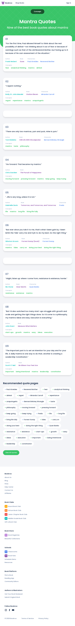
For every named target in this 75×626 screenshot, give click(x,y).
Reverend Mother (47, 61)
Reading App (9, 578)
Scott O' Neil (10, 365)
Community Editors (11, 581)
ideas (40, 332)
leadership (44, 372)
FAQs (6, 484)
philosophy (24, 146)
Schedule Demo (10, 559)
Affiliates (8, 493)
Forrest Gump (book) (30, 241)
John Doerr (10, 326)
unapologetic (38, 101)
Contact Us (9, 490)
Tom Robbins (10, 140)
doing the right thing (52, 247)
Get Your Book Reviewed (14, 594)
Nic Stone (9, 287)
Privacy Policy (43, 618)
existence (20, 293)
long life (21, 211)
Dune (22, 61)
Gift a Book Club (11, 522)
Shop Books (19, 3)
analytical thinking (18, 68)
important (9, 372)
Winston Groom (11, 241)
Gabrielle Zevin (11, 205)
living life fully (32, 211)
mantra (31, 68)
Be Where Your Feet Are (28, 365)
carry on (23, 247)
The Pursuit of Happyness (30, 173)
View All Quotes (11, 453)
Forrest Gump (48, 241)
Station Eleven (32, 94)
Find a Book (9, 575)
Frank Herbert (11, 61)
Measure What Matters (27, 326)
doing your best (35, 247)
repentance (17, 101)
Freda (61, 205)
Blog (6, 481)
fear (7, 68)
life (6, 211)
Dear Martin (21, 287)
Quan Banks (34, 287)
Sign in (68, 3)
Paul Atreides (32, 61)
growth (18, 332)
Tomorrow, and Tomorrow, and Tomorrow (38, 205)
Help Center (9, 487)
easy (34, 332)
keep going (50, 179)
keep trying (61, 179)
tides (16, 247)
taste (16, 146)
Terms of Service (27, 618)
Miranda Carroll (47, 94)
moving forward (12, 179)
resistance (9, 293)
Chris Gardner (11, 173)
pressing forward (28, 179)
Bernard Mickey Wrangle (54, 140)
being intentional (23, 372)
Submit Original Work (12, 597)
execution (48, 332)
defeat (39, 68)
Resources (8, 562)
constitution (56, 372)
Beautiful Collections (12, 539)
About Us (8, 477)
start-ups (9, 332)
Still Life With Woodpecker (30, 140)
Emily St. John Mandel (14, 94)
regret (8, 101)
